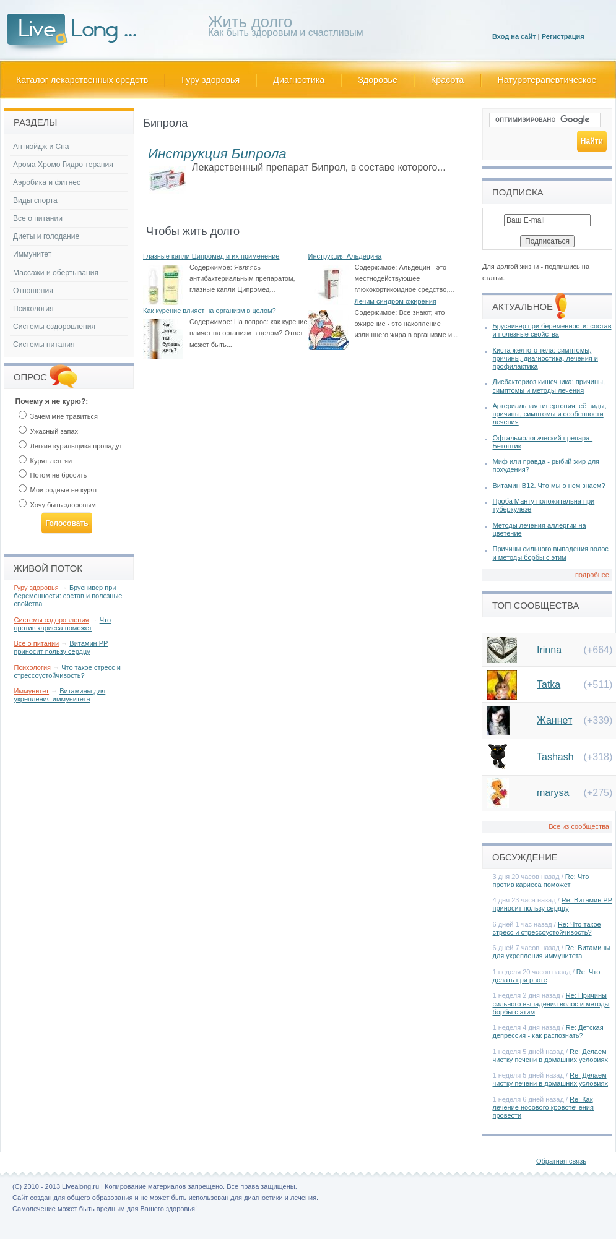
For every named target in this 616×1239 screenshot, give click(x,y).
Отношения (33, 290)
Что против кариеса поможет (62, 624)
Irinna (549, 650)
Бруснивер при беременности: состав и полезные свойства (68, 595)
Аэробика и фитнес (46, 182)
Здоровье (377, 80)
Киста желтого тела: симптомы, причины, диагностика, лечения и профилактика (545, 358)
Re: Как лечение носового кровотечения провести (543, 1107)
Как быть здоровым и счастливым (285, 28)
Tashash (555, 757)
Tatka (548, 684)
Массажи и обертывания (55, 272)
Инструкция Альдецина (345, 256)
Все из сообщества (579, 826)
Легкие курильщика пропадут (71, 446)
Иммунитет (32, 254)
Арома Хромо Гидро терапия (63, 164)
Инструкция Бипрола (217, 153)
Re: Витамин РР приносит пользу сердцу (553, 904)
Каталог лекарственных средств (82, 80)
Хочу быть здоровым (57, 504)
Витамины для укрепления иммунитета (60, 695)
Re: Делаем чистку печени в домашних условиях (550, 1055)
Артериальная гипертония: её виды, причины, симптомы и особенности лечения (550, 414)
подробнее (592, 574)
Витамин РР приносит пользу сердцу (61, 647)
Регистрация (563, 36)
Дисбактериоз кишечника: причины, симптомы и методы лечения (549, 385)
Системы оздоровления (54, 326)
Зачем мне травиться (58, 416)
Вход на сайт (514, 36)
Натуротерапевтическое (547, 80)
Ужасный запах (49, 431)
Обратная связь (561, 1161)
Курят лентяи (45, 461)
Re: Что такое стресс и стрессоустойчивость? (547, 928)
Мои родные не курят (58, 490)
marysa (553, 792)
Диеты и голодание (46, 236)
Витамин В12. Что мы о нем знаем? (549, 485)
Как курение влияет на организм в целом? (209, 310)
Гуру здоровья (210, 80)
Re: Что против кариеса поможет (541, 880)
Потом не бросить (53, 475)
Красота (447, 80)
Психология (33, 308)
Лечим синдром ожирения (395, 301)
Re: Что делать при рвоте (547, 976)
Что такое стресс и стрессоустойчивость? (67, 671)
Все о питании (38, 218)
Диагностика (298, 80)
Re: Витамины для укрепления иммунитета (551, 951)
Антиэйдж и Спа (41, 146)
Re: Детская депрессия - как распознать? (548, 1031)
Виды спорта (35, 200)
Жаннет (554, 720)
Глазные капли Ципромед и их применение (211, 256)
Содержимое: (210, 267)
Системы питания (43, 344)
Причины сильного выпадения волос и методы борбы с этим (551, 552)
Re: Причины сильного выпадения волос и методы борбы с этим (551, 1003)
